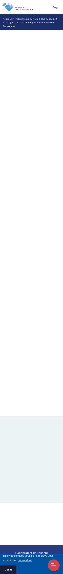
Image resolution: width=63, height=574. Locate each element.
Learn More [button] (25, 560)
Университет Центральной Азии (20, 18)
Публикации (48, 18)
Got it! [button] (8, 569)
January (14, 22)
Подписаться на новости (31, 553)
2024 (5, 22)
